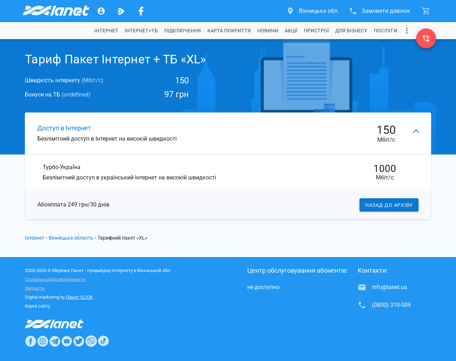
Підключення (182, 30)
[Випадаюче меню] (406, 30)
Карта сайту (37, 306)
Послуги (385, 30)
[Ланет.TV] (121, 11)
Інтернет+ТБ (141, 30)
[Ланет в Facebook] (30, 341)
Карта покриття (229, 30)
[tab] (106, 30)
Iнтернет (106, 30)
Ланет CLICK (79, 297)
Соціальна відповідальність (55, 279)
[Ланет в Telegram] (55, 341)
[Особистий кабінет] (101, 11)
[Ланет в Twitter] (78, 341)
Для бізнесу (351, 30)
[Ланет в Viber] (91, 341)
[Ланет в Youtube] (66, 341)
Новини (267, 30)
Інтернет (35, 238)
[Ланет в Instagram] (42, 341)
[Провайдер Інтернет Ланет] (62, 324)
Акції (291, 30)
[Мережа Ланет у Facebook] (141, 11)
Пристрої (316, 30)
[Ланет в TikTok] (103, 341)
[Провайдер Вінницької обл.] (55, 11)
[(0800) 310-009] (426, 38)
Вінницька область (71, 238)
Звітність (35, 288)
